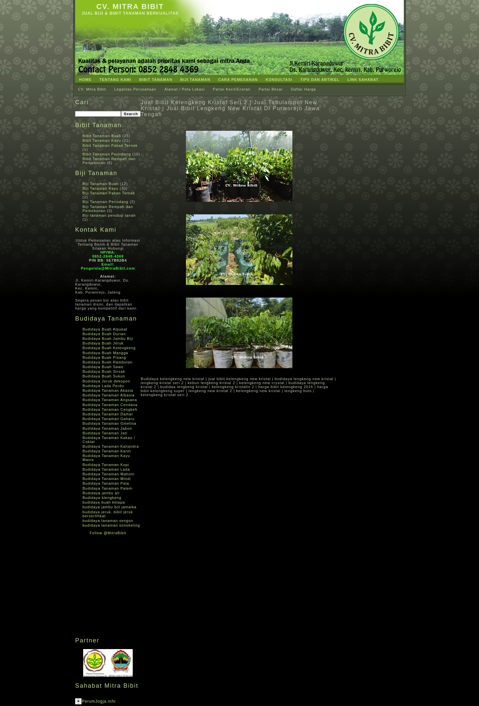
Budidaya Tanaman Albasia (108, 395)
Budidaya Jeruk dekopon (106, 381)
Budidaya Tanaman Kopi (105, 465)
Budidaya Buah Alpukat (104, 329)
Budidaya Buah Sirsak (103, 371)
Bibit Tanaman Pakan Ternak (110, 145)
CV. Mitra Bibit (130, 6)
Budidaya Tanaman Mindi (106, 479)
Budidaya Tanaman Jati (104, 433)
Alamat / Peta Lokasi (184, 89)
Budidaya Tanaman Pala (105, 483)
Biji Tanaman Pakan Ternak (108, 193)
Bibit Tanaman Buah (101, 136)
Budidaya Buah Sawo (102, 367)
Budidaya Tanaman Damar (107, 414)
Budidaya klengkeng (101, 498)
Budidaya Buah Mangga (105, 353)
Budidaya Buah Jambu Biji (107, 339)
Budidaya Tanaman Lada (106, 469)
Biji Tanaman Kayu (100, 188)
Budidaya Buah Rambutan (107, 362)
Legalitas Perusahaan (135, 89)
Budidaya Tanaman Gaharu (108, 419)
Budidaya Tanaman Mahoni (108, 474)
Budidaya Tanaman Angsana (109, 400)
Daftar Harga (303, 89)
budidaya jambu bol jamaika (109, 507)
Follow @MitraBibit (108, 533)
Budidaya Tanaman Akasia (107, 390)
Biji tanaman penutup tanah (109, 215)
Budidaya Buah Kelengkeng (109, 348)
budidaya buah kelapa (103, 502)
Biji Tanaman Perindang (105, 202)
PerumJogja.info (99, 701)
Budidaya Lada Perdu (103, 386)
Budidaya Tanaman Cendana (110, 405)
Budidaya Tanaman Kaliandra (110, 446)
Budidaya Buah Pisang (104, 357)
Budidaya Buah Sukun (103, 376)
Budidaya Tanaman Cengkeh (109, 409)
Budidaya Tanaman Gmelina (109, 423)
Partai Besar (270, 89)
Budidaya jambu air (101, 493)
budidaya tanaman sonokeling (111, 525)
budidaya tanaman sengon (107, 521)
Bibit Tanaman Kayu (101, 140)
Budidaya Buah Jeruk (103, 343)
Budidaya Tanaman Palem (107, 488)
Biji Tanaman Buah (100, 184)
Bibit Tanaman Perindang (106, 154)
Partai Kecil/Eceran (231, 89)
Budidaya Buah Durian (104, 334)
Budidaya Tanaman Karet (106, 451)
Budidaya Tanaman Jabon (107, 428)
